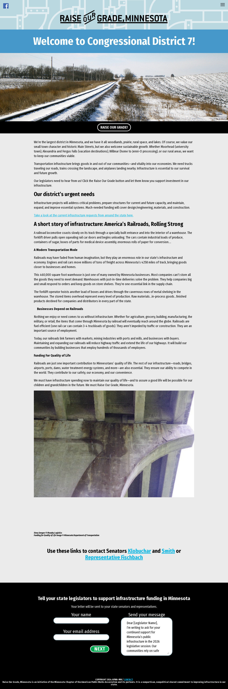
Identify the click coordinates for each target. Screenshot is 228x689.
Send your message (146, 615)
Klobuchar (139, 551)
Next (99, 649)
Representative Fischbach (114, 557)
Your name (81, 615)
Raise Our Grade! (114, 127)
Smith (168, 551)
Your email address (81, 631)
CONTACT (128, 679)
